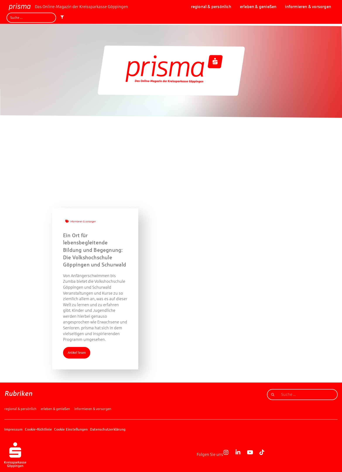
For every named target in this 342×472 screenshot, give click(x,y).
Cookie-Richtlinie (38, 429)
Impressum (13, 429)
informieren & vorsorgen (308, 6)
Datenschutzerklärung (107, 429)
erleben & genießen (258, 6)
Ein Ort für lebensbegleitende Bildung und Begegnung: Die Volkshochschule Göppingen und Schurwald (95, 250)
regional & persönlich (211, 6)
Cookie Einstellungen (71, 429)
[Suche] (31, 18)
